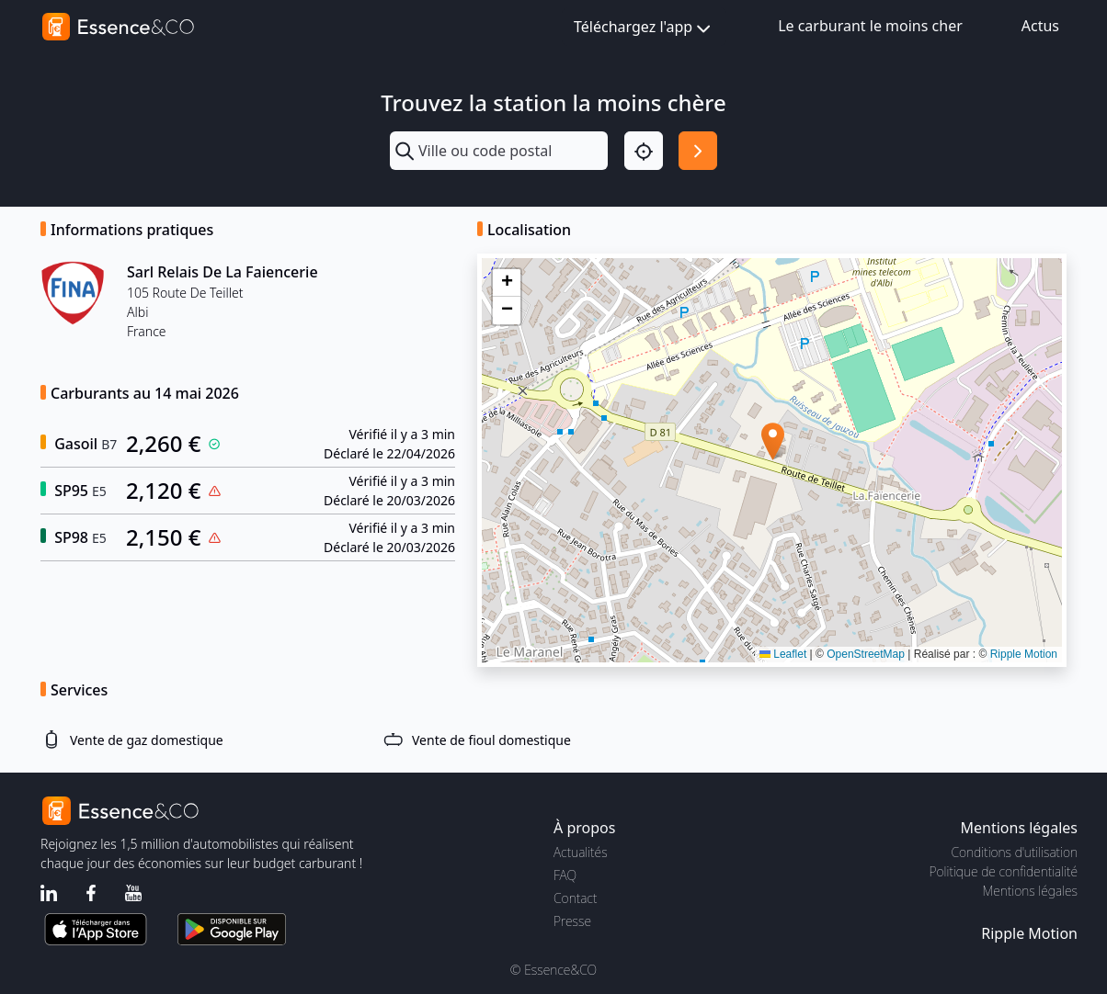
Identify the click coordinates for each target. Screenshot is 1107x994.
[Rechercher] (698, 150)
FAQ (565, 875)
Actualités (581, 852)
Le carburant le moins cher (870, 26)
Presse (572, 921)
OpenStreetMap (866, 654)
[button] (772, 441)
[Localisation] (643, 150)
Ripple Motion (1023, 654)
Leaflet (782, 654)
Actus (1040, 26)
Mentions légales (1030, 890)
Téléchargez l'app (644, 28)
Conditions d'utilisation (1014, 852)
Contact (575, 898)
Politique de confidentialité (1004, 871)
